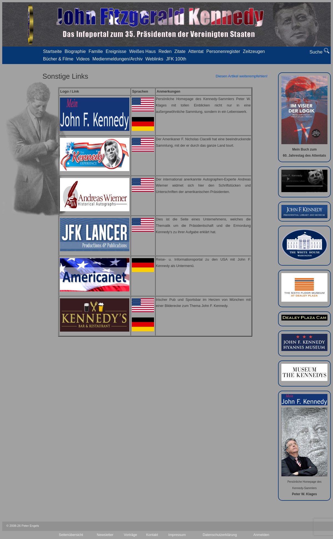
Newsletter (105, 535)
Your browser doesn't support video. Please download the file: (304, 181)
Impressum (177, 535)
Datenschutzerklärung (220, 535)
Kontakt (152, 535)
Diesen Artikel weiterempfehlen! (242, 76)
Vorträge (130, 535)
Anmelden (261, 535)
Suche (319, 51)
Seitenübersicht (71, 535)
